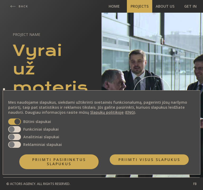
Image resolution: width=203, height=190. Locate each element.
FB (195, 184)
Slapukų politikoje (107, 112)
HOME (114, 6)
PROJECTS (140, 6)
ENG (130, 112)
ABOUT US (165, 6)
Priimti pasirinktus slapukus (59, 161)
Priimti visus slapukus (149, 159)
